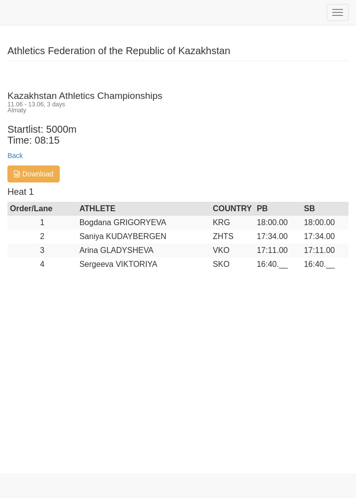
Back (15, 156)
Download (33, 174)
